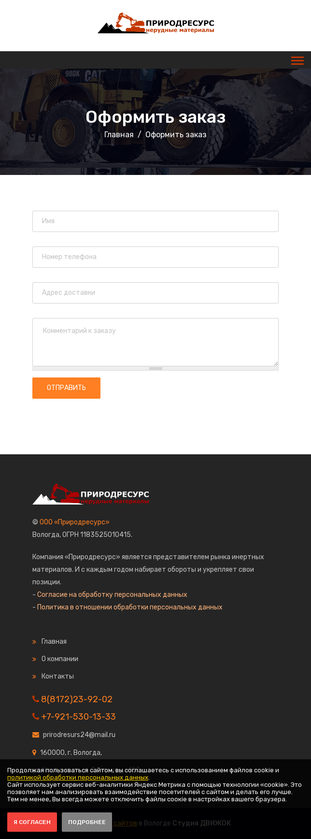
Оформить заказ (155, 116)
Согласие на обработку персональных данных (112, 595)
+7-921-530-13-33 (78, 716)
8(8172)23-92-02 (77, 699)
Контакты (58, 676)
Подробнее (87, 822)
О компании (60, 659)
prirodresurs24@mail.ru (79, 735)
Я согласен (32, 822)
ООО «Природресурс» (75, 522)
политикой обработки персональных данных (77, 777)
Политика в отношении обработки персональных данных (130, 607)
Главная (119, 134)
